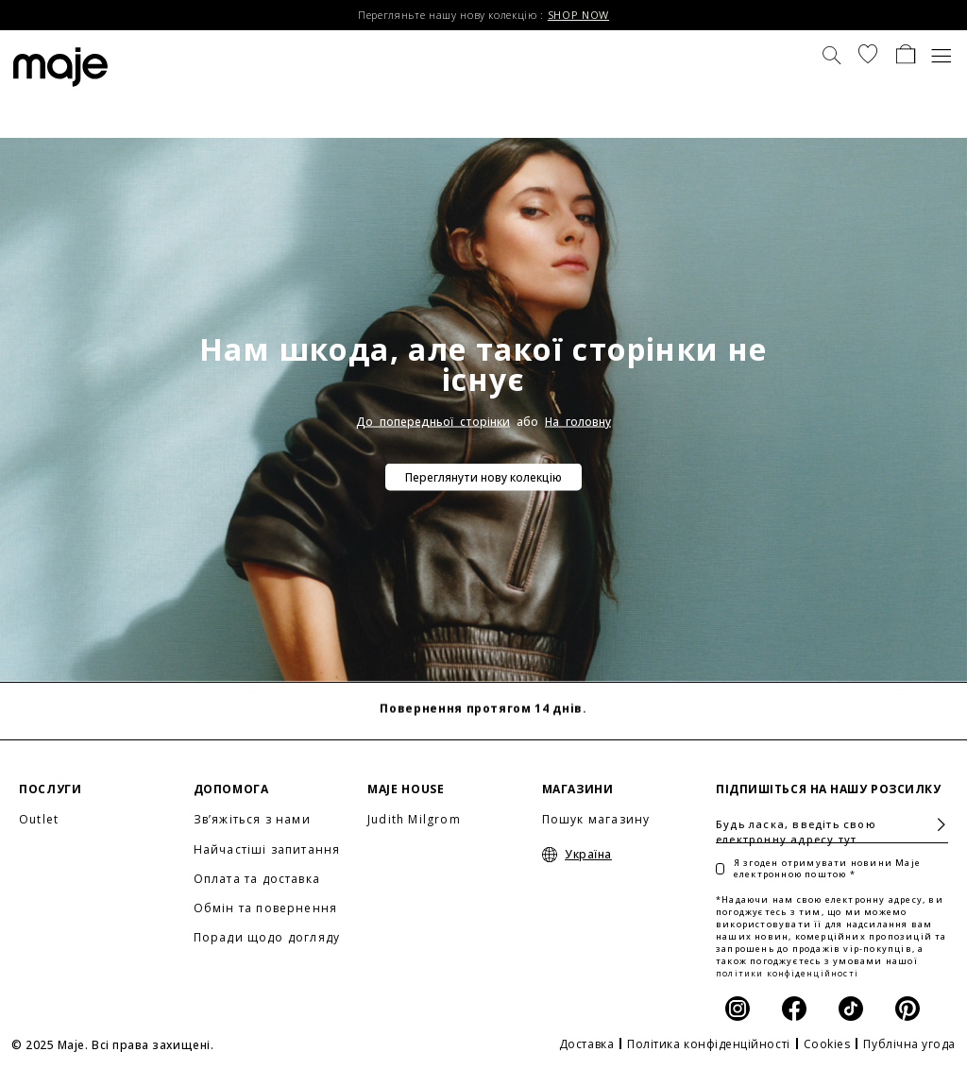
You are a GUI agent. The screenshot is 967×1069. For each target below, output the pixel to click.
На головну (578, 422)
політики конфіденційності (787, 973)
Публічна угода (909, 1044)
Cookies (827, 1044)
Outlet (39, 819)
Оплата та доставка (257, 879)
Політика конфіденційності (708, 1044)
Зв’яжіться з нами (252, 819)
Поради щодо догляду (267, 937)
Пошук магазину (596, 819)
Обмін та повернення (266, 908)
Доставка (586, 1044)
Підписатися (933, 824)
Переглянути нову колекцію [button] (483, 477)
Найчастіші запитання (267, 849)
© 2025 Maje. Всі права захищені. (112, 1045)
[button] (867, 54)
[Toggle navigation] (942, 53)
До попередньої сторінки (433, 422)
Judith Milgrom (414, 819)
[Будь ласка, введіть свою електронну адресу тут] (832, 824)
